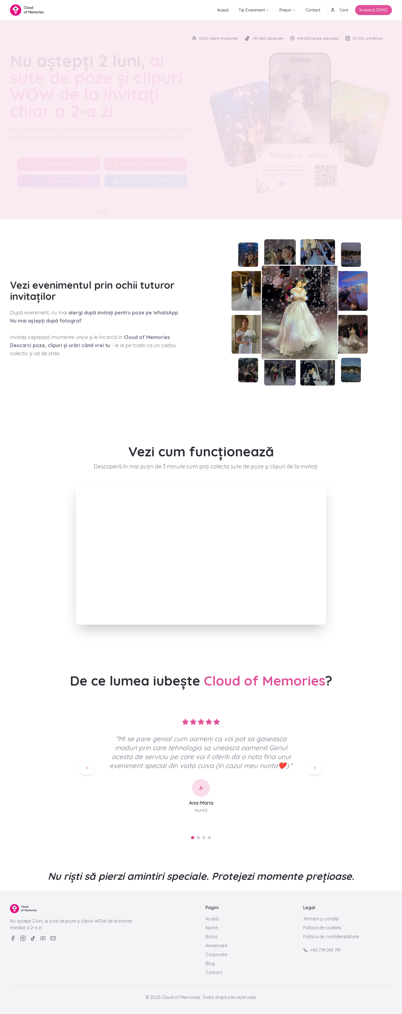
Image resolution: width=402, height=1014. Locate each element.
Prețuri (287, 10)
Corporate (216, 954)
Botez (211, 936)
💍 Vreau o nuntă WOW (48, 159)
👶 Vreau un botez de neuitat (141, 159)
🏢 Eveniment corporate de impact (146, 175)
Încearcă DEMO (373, 10)
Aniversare (216, 945)
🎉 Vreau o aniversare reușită (54, 175)
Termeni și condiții (321, 918)
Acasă (223, 10)
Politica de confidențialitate (331, 936)
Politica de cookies (322, 927)
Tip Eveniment (254, 10)
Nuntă (211, 927)
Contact (313, 10)
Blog (210, 963)
